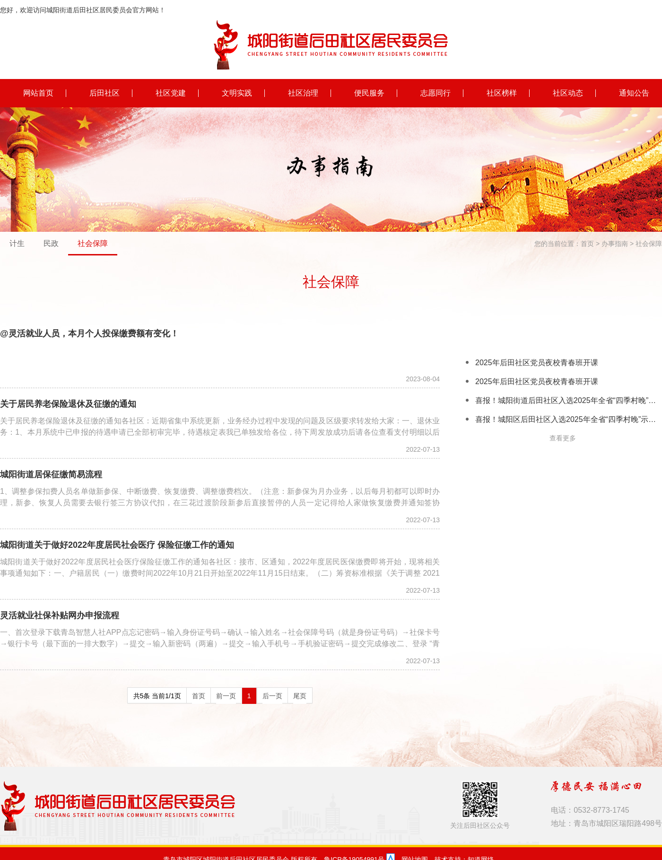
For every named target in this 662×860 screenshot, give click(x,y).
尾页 (299, 695)
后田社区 (104, 92)
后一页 (272, 695)
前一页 (226, 695)
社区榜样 (502, 92)
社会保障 (93, 243)
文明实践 (237, 92)
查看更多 (562, 437)
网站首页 (38, 92)
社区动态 (568, 92)
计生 (17, 243)
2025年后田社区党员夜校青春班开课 (536, 362)
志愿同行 (435, 92)
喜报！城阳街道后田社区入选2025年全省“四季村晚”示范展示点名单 (568, 400)
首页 (587, 243)
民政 (51, 243)
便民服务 (369, 92)
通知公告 (634, 92)
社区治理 (303, 92)
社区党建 (171, 92)
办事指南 (614, 243)
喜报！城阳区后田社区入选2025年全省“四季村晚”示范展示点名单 (568, 419)
